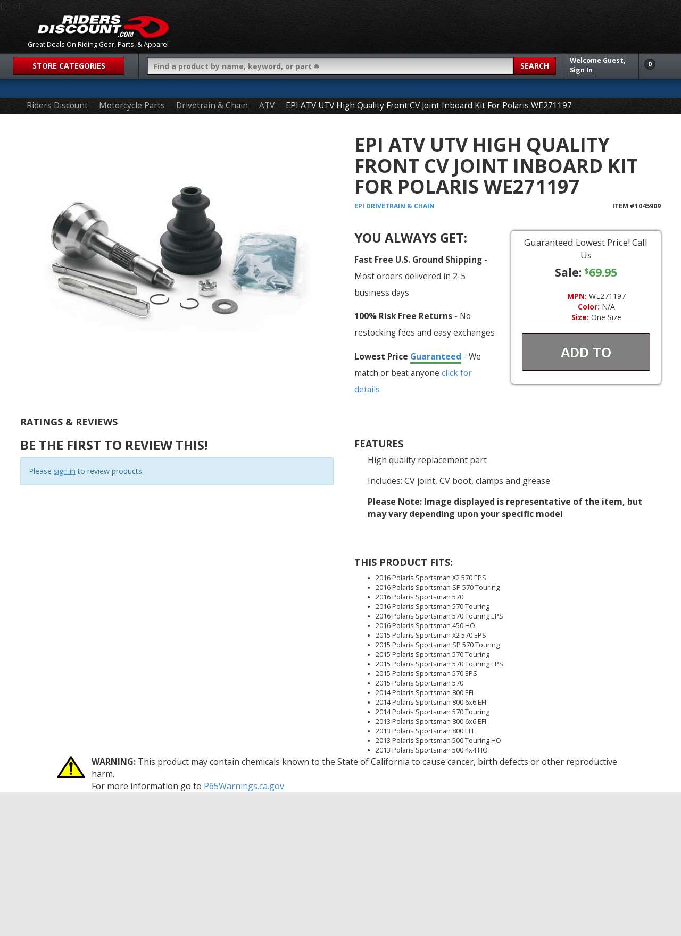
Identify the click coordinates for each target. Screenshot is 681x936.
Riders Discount (57, 105)
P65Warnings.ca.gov (244, 786)
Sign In (581, 69)
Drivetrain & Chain (212, 105)
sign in (65, 471)
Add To (586, 352)
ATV (267, 105)
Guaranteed (435, 356)
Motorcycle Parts (132, 105)
